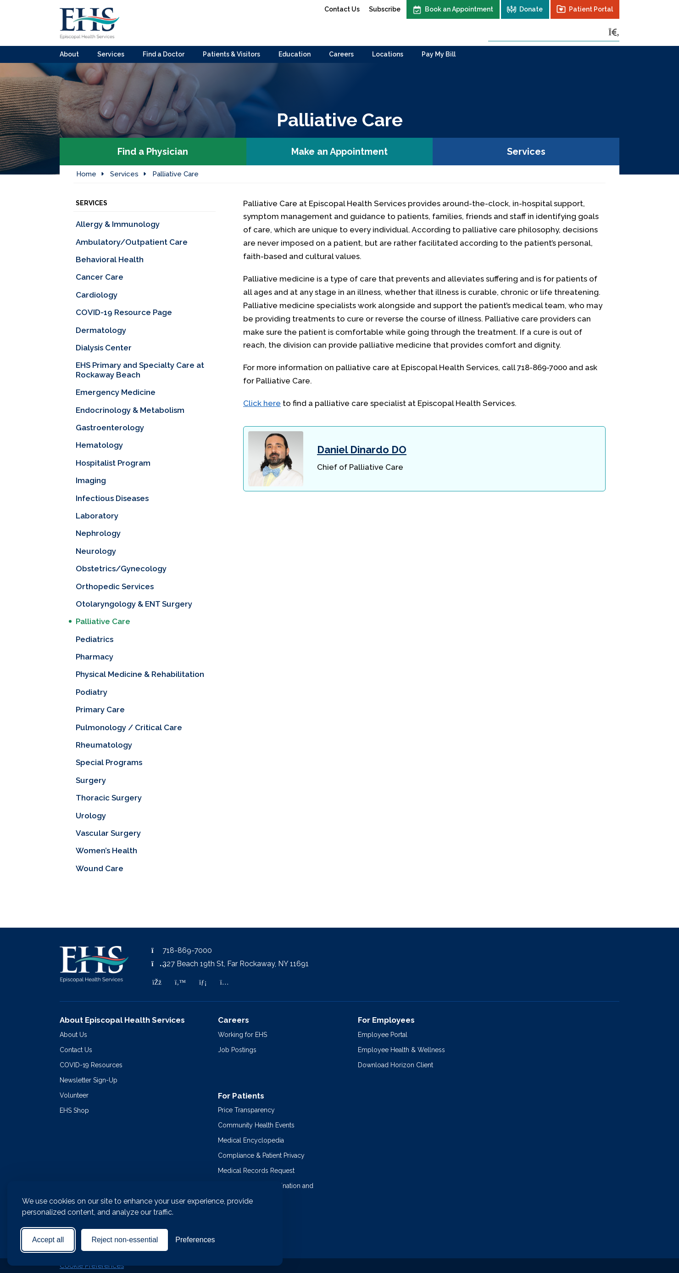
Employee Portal (382, 1034)
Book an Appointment (459, 9)
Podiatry (91, 692)
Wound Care (100, 868)
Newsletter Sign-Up (88, 1080)
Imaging (91, 480)
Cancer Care (99, 277)
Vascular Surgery (108, 833)
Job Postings (237, 1049)
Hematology (99, 445)
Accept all (48, 1240)
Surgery (91, 780)
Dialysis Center (104, 347)
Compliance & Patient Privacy (261, 1155)
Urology (91, 815)
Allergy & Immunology (118, 224)
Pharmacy (94, 656)
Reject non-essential (124, 1240)
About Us (73, 1034)
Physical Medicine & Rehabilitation (140, 674)
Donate (531, 9)
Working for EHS (242, 1034)
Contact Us (342, 9)
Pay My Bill (439, 54)
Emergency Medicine (116, 392)
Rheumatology (104, 744)
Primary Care (100, 709)
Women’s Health (106, 850)
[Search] (613, 32)
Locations (387, 54)
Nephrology (98, 533)
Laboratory (97, 515)
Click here (262, 403)
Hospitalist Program (113, 463)
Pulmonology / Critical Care (129, 727)
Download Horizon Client (395, 1065)
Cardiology (96, 294)
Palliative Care (175, 174)
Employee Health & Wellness (401, 1049)
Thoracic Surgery (109, 797)
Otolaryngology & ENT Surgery (134, 603)
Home (86, 174)
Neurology (96, 551)
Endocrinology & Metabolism (130, 410)
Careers (341, 54)
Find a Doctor (163, 54)
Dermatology (101, 330)
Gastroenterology (110, 427)
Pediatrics (95, 639)
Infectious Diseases (112, 498)
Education (294, 54)
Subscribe (385, 9)
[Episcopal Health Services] (89, 23)
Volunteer (74, 1095)
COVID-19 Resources (91, 1065)
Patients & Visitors (231, 54)
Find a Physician (152, 151)
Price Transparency (246, 1110)
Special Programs (109, 762)
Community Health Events (256, 1125)
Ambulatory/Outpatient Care (132, 242)
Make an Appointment (339, 151)
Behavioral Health (110, 259)
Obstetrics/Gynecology (121, 568)
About (69, 54)
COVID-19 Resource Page (124, 312)
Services (110, 54)
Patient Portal (591, 9)
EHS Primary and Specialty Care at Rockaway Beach (140, 369)
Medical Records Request (256, 1170)
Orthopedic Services (115, 586)
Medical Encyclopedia (251, 1140)
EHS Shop (74, 1110)
